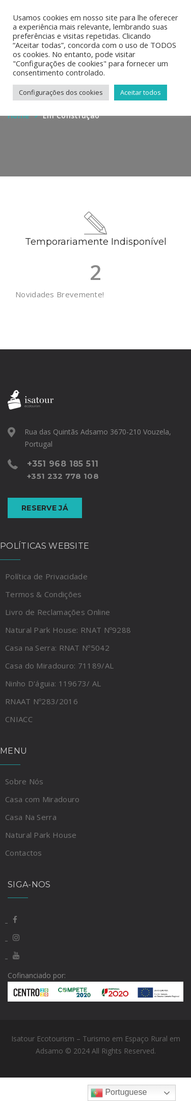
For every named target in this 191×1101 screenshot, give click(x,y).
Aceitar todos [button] (140, 92)
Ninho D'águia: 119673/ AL (53, 683)
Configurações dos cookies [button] (61, 92)
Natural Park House (40, 835)
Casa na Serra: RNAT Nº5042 (57, 648)
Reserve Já (44, 508)
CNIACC (19, 719)
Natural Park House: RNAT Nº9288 (68, 630)
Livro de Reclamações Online (57, 612)
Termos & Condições (43, 594)
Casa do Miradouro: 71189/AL (59, 665)
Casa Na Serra (31, 817)
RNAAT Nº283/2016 (41, 701)
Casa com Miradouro (42, 799)
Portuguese (119, 1093)
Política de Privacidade (46, 576)
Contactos (23, 853)
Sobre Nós (24, 781)
